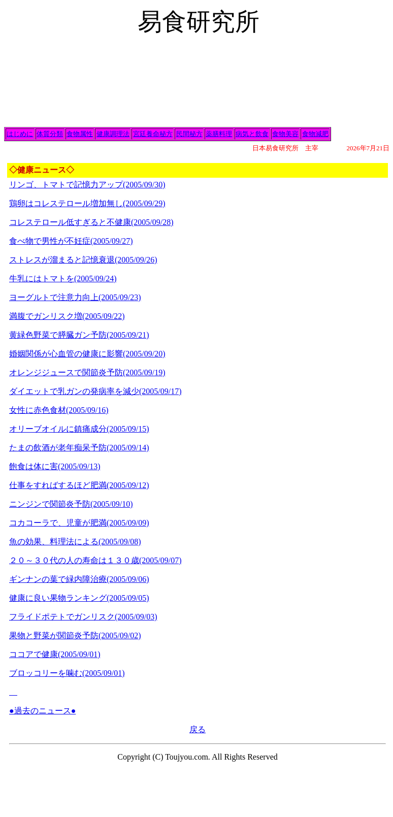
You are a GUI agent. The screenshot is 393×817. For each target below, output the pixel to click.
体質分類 (50, 134)
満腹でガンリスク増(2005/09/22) (67, 316)
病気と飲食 (252, 134)
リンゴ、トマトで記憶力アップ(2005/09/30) (87, 184)
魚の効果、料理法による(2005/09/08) (75, 541)
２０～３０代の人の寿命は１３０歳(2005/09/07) (95, 560)
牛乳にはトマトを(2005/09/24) (63, 278)
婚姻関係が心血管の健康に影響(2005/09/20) (87, 353)
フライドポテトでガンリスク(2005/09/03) (83, 616)
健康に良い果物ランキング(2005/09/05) (79, 598)
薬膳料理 (219, 134)
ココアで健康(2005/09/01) (55, 654)
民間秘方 (189, 134)
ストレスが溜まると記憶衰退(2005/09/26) (83, 259)
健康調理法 (112, 134)
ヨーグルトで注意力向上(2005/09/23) (75, 297)
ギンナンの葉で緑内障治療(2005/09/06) (79, 579)
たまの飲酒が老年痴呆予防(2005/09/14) (79, 447)
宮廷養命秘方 (153, 134)
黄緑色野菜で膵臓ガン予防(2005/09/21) (79, 335)
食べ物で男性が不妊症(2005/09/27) (71, 241)
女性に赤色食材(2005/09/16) (59, 410)
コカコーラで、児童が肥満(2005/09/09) (79, 522)
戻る (197, 729)
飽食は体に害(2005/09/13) (55, 466)
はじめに (20, 134)
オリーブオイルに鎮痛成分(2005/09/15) (79, 428)
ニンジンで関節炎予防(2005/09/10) (71, 504)
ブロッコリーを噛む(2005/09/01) (67, 673)
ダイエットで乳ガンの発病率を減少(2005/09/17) (95, 391)
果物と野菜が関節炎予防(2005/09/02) (75, 635)
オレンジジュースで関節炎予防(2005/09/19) (87, 372)
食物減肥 (315, 134)
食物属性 (80, 134)
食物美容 (285, 134)
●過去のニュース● (42, 710)
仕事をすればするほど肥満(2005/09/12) (79, 485)
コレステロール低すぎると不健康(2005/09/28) (91, 222)
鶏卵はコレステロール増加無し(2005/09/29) (87, 203)
